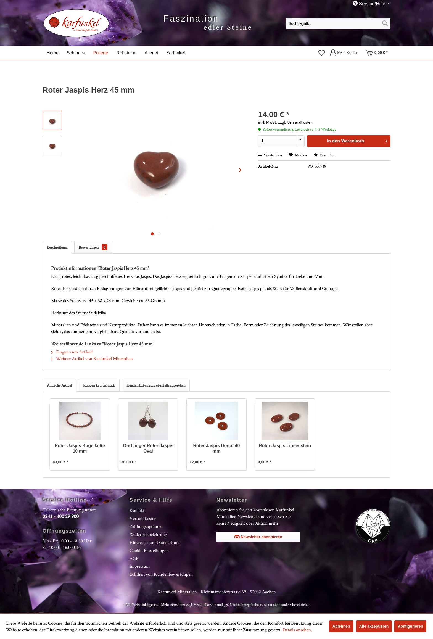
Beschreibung (57, 247)
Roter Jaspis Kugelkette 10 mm (80, 448)
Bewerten (324, 154)
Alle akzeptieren (374, 626)
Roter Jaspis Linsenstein (285, 445)
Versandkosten (143, 518)
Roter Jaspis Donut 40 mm (216, 448)
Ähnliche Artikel (59, 385)
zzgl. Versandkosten (295, 122)
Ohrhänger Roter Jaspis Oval (148, 448)
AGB (134, 558)
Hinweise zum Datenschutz (154, 542)
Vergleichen (270, 154)
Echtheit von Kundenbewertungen (161, 574)
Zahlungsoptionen (146, 526)
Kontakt (137, 510)
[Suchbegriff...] (338, 23)
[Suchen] (384, 23)
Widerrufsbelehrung (148, 534)
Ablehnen (341, 626)
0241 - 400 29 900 (61, 516)
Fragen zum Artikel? (72, 352)
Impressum (140, 566)
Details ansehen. (297, 630)
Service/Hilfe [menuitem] (370, 3)
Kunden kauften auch (99, 385)
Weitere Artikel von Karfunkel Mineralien (92, 358)
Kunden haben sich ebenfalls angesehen (155, 385)
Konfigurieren (410, 626)
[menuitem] (338, 23)
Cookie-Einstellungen (149, 550)
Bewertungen (93, 247)
